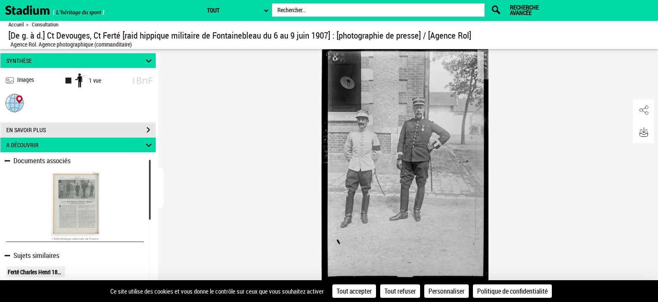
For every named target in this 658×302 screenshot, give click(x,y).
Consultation (45, 24)
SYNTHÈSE (80, 60)
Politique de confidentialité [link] (512, 291)
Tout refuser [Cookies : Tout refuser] (400, 291)
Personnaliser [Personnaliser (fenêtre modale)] (446, 291)
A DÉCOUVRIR (80, 145)
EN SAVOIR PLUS (81, 130)
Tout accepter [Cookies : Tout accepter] (354, 291)
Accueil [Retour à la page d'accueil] (16, 24)
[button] (14, 103)
